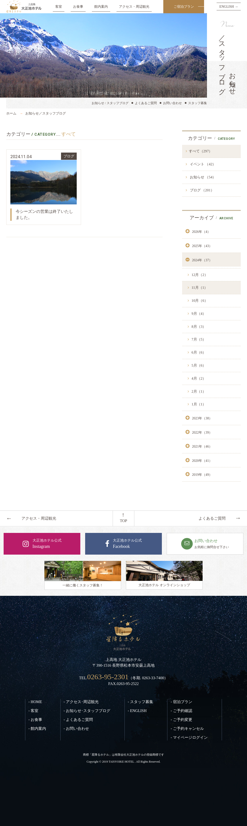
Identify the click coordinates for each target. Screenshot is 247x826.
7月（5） (198, 339)
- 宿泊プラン (181, 702)
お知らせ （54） (202, 177)
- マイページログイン (189, 737)
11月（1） (199, 287)
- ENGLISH (137, 711)
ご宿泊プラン (184, 6)
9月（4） (198, 314)
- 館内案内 (37, 728)
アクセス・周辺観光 (134, 6)
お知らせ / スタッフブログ (110, 103)
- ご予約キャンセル (187, 728)
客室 (58, 6)
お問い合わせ (172, 103)
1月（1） (198, 404)
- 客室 (33, 711)
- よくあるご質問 (78, 720)
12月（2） (199, 275)
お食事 (78, 6)
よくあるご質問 (146, 103)
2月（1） (198, 391)
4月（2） (198, 378)
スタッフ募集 (197, 103)
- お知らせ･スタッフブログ (87, 711)
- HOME (35, 702)
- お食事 (35, 720)
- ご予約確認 (181, 711)
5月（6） (198, 365)
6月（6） (198, 352)
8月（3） (198, 327)
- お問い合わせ (76, 728)
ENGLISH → (229, 6)
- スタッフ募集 (140, 702)
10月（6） (199, 300)
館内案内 (101, 6)
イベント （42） (202, 164)
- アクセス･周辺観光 (81, 702)
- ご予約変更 (181, 720)
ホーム (11, 113)
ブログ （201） (201, 190)
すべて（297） (201, 151)
